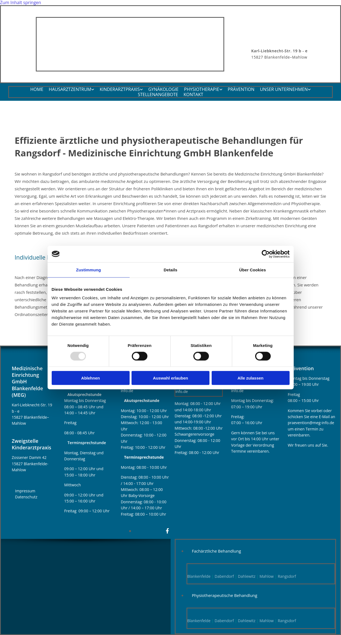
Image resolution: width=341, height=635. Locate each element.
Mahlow (265, 576)
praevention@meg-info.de (311, 422)
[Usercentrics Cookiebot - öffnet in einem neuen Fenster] (266, 254)
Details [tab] (170, 269)
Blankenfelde (199, 576)
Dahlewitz (246, 576)
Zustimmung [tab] (88, 269)
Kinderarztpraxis (120, 89)
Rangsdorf (287, 576)
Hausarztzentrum (70, 89)
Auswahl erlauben (170, 378)
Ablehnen (90, 378)
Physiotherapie (201, 89)
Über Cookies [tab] (252, 269)
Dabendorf (224, 576)
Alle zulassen (250, 378)
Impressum (25, 490)
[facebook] (167, 531)
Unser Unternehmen (284, 89)
